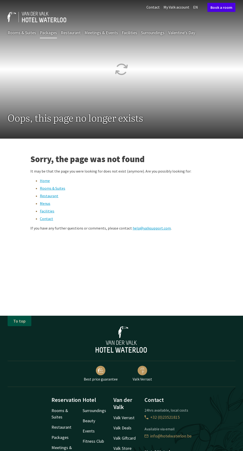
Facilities (129, 32)
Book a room (221, 7)
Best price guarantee (101, 373)
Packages (48, 32)
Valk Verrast (142, 373)
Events (89, 431)
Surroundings (152, 32)
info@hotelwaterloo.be (168, 436)
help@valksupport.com (152, 228)
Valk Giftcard (124, 438)
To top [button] (19, 321)
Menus (45, 203)
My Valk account (176, 7)
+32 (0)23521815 (162, 417)
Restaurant (71, 32)
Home (45, 180)
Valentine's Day (181, 32)
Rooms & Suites (22, 32)
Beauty (89, 420)
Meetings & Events (101, 32)
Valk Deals (122, 428)
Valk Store (122, 448)
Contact (153, 7)
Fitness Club (93, 441)
